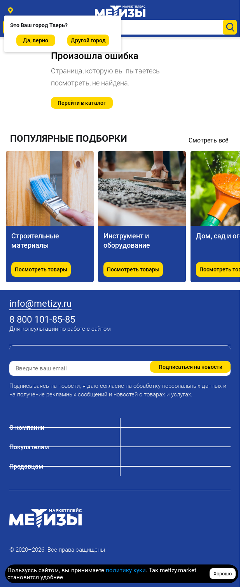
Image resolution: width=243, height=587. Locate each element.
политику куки (126, 570)
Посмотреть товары (41, 269)
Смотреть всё (208, 140)
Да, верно (35, 40)
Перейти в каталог (82, 103)
